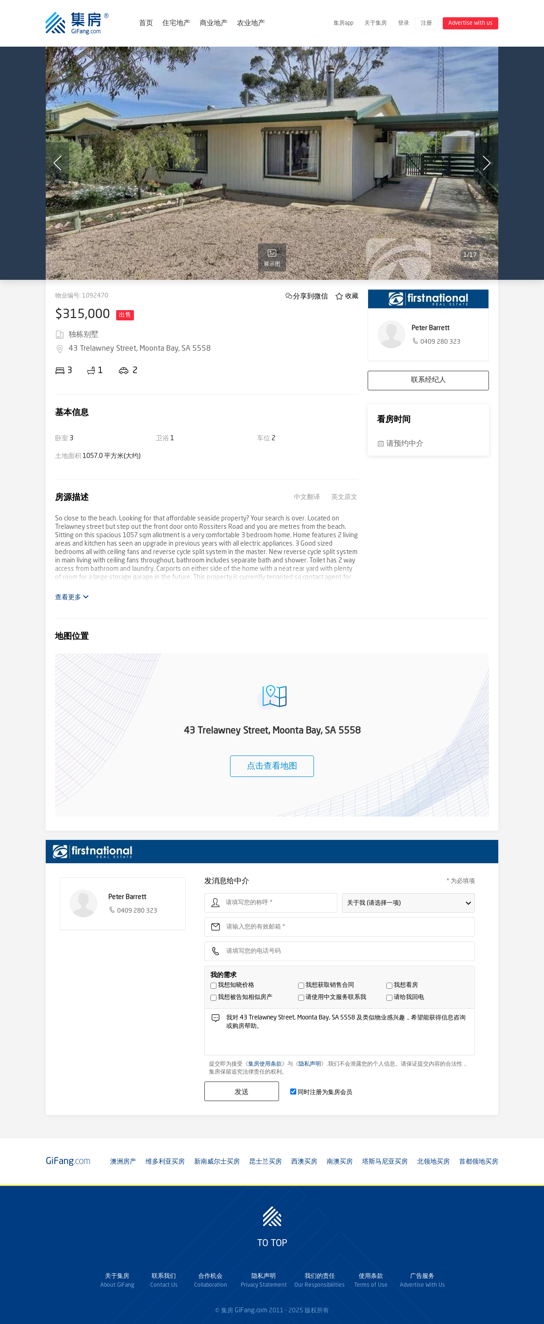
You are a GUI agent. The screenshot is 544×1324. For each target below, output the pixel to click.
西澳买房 (304, 1161)
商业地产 (214, 23)
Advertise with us (470, 23)
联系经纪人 (428, 380)
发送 (242, 1091)
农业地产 (251, 23)
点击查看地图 (272, 766)
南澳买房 (340, 1161)
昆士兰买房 (265, 1161)
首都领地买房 (478, 1161)
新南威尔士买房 (217, 1161)
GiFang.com (251, 1310)
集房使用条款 (265, 1064)
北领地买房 (433, 1161)
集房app (343, 23)
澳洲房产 (123, 1161)
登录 (403, 23)
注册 (426, 23)
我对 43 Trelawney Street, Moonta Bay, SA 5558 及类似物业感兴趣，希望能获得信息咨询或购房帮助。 (347, 1034)
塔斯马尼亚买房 (385, 1161)
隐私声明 (310, 1064)
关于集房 (375, 23)
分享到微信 (310, 295)
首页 (146, 23)
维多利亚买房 (165, 1161)
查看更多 (72, 597)
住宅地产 (176, 23)
